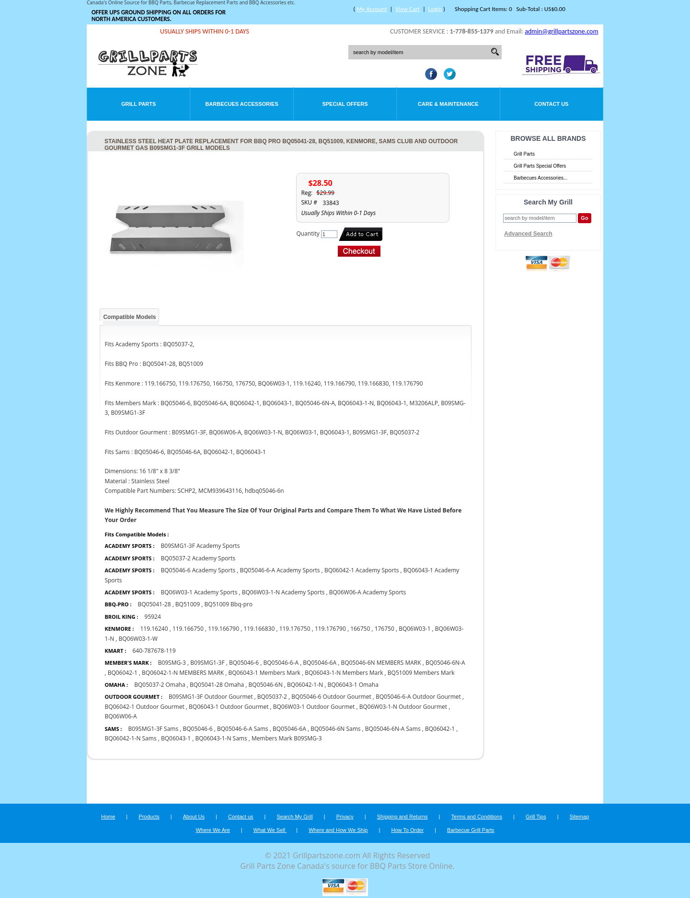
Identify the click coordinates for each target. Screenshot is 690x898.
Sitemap (579, 816)
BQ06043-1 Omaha (352, 685)
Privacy (345, 816)
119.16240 (154, 629)
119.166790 (223, 629)
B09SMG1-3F (207, 663)
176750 (384, 629)
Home (108, 816)
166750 (360, 629)
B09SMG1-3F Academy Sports (200, 546)
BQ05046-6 (244, 663)
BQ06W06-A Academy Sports (367, 592)
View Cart (407, 8)
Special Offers (345, 104)
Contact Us (551, 104)
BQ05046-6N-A (445, 663)
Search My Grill (295, 816)
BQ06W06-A (120, 716)
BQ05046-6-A (281, 663)
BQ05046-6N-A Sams (393, 729)
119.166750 (188, 629)
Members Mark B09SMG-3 (287, 738)
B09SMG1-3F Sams (153, 729)
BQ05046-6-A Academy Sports (280, 570)
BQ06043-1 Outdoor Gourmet (228, 707)
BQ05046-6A (319, 663)
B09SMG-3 (172, 663)
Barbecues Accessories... (540, 178)
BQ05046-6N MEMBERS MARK (381, 663)
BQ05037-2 (272, 697)
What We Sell (270, 830)
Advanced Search (528, 233)
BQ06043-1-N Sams (221, 738)
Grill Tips (536, 816)
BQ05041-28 (154, 604)
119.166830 (259, 629)
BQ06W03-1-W (138, 639)
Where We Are (213, 830)
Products (148, 816)
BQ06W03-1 (414, 629)
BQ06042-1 (123, 673)
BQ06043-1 (176, 738)
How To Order (407, 830)
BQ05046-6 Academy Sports (198, 570)
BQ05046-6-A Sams (242, 729)
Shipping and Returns (402, 816)
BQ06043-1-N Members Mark (344, 673)
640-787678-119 (153, 651)
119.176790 (330, 629)
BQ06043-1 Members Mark (264, 673)
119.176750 (294, 629)
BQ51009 (187, 604)
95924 (153, 617)
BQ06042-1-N (305, 685)
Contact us (240, 816)
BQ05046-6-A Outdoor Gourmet (418, 697)
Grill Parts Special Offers (540, 166)
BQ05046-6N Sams (335, 729)
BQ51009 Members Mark (421, 673)
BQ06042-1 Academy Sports (361, 570)
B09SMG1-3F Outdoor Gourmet (211, 697)
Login (435, 8)
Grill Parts (138, 104)
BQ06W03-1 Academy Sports (199, 592)
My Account (371, 8)
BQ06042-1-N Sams (130, 738)
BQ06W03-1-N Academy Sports (283, 592)
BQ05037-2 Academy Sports (198, 558)
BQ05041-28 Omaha (217, 685)
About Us (194, 816)
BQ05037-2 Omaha (160, 685)
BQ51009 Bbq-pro (229, 604)
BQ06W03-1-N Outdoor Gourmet (403, 707)
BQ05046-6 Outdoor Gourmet (331, 697)
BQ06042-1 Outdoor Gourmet (144, 707)
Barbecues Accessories (241, 104)
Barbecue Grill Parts (470, 830)
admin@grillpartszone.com (561, 31)
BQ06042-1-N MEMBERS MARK (183, 673)
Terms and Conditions (476, 816)
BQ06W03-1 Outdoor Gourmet (314, 707)
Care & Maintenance (448, 104)
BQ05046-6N (266, 685)
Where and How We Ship (338, 830)
